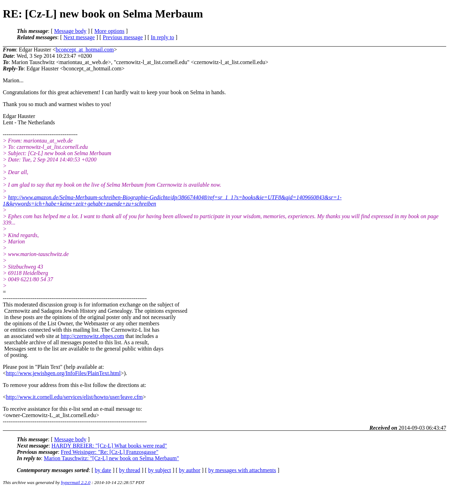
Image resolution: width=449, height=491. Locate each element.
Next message (79, 37)
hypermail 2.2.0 (76, 482)
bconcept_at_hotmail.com (85, 50)
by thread (129, 470)
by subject (159, 470)
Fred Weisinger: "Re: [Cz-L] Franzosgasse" (109, 452)
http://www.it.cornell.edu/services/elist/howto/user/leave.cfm (74, 397)
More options (109, 31)
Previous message (123, 37)
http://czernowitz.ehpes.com (92, 336)
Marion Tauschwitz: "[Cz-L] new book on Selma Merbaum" (111, 458)
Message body (70, 31)
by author (189, 470)
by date (103, 470)
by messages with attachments (242, 470)
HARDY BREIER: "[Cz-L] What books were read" (109, 446)
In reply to (162, 37)
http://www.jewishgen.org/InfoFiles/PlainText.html (63, 373)
